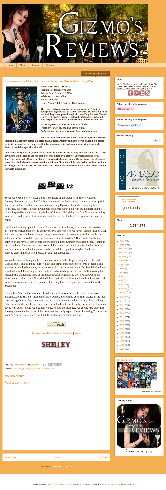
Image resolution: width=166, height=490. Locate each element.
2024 (122, 297)
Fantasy (26, 369)
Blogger (135, 484)
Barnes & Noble (63, 333)
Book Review (16, 369)
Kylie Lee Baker (37, 369)
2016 (122, 329)
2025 (122, 245)
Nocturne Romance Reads (61, 484)
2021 (122, 309)
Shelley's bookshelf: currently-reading (128, 200)
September (124, 260)
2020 (122, 313)
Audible (47, 333)
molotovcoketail (113, 484)
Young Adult (50, 369)
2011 (122, 349)
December (124, 248)
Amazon (36, 333)
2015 (122, 333)
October (123, 256)
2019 (122, 317)
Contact (35, 65)
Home (10, 65)
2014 (122, 337)
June (121, 272)
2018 (122, 321)
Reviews (50, 65)
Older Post (102, 457)
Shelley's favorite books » (151, 392)
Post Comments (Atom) (62, 466)
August (122, 264)
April (121, 280)
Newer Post (10, 457)
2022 (122, 305)
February (123, 288)
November (124, 252)
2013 (122, 341)
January (123, 292)
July (121, 268)
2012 (122, 345)
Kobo (78, 333)
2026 (122, 241)
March (122, 284)
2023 (122, 301)
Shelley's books (124, 360)
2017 (122, 325)
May (121, 276)
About (22, 65)
